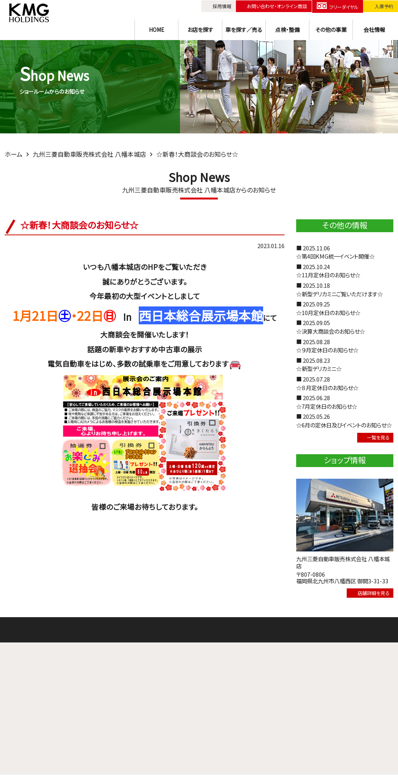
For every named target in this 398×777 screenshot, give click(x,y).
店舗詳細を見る (366, 595)
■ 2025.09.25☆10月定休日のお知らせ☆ (328, 308)
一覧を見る (372, 438)
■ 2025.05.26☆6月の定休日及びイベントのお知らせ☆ (344, 420)
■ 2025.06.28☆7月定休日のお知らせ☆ (326, 402)
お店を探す (200, 28)
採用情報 (222, 5)
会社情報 (374, 28)
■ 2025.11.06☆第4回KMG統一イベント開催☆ (335, 252)
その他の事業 (331, 28)
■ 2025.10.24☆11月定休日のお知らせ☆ (328, 270)
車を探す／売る (243, 28)
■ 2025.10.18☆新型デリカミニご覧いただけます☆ (339, 289)
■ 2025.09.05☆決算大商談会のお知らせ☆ (330, 326)
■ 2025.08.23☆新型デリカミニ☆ (319, 364)
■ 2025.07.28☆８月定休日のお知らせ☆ (327, 383)
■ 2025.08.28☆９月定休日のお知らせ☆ (327, 346)
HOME (156, 28)
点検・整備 (287, 28)
